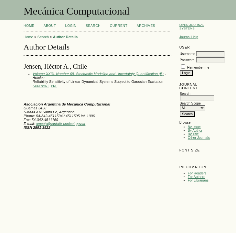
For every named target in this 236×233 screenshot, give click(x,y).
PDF (54, 85)
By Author (195, 130)
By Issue (194, 127)
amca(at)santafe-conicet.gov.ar (60, 124)
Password (187, 60)
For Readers (197, 173)
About (50, 26)
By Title (193, 134)
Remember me (198, 67)
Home (29, 26)
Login (71, 26)
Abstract (41, 85)
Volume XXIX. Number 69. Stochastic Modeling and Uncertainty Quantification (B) (98, 74)
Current (118, 26)
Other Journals (199, 137)
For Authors (196, 177)
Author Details (65, 37)
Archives (146, 26)
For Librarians (198, 180)
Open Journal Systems (191, 26)
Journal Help (188, 37)
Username (187, 54)
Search (93, 26)
